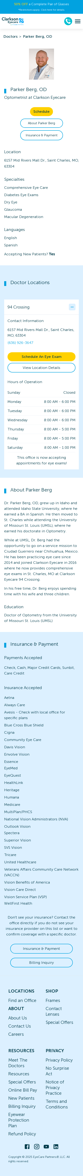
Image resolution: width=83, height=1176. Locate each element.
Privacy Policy (59, 1060)
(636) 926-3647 (20, 342)
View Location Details (41, 367)
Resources (18, 1073)
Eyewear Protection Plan (18, 1120)
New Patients (21, 1098)
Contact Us (19, 1026)
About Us (17, 1018)
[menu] (77, 21)
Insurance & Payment (42, 135)
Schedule (41, 111)
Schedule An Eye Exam (42, 356)
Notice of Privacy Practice (55, 1087)
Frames (53, 1000)
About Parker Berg (41, 123)
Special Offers (59, 1022)
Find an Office (22, 1000)
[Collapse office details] (72, 307)
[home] (13, 21)
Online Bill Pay (22, 1090)
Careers (16, 1034)
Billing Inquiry (41, 962)
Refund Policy (22, 1133)
